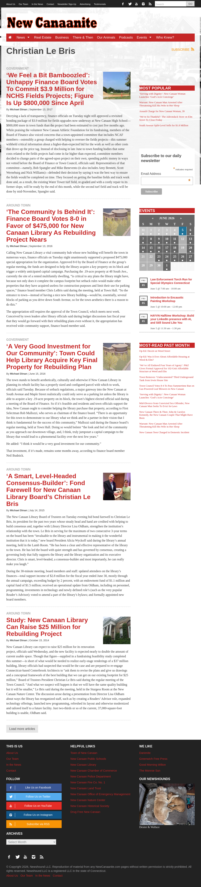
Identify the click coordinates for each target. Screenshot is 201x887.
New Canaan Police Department (90, 776)
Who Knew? (165, 37)
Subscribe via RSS (28, 824)
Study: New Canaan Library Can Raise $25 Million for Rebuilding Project (47, 626)
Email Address (166, 174)
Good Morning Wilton (152, 764)
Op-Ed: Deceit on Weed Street (154, 350)
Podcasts (126, 37)
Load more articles (22, 728)
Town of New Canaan (83, 752)
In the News (37, 4)
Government (17, 68)
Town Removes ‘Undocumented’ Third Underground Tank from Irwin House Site (166, 379)
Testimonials (100, 4)
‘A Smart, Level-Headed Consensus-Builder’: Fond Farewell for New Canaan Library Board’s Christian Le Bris (48, 490)
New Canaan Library (83, 764)
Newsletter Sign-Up (67, 4)
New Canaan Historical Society (89, 806)
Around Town (18, 205)
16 (159, 247)
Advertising (85, 4)
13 (190, 238)
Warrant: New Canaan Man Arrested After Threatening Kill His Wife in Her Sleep (161, 104)
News (24, 37)
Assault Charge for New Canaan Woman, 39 (162, 111)
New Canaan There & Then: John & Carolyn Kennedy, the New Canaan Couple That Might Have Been (166, 414)
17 (166, 247)
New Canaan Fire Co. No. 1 (87, 782)
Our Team (23, 4)
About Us (10, 4)
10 (166, 238)
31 (143, 230)
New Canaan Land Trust (85, 788)
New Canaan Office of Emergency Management (100, 794)
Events (145, 37)
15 (151, 247)
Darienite (145, 752)
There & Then (83, 37)
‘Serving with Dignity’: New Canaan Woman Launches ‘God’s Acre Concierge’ (162, 95)
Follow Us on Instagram (30, 815)
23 (159, 256)
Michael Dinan (18, 109)
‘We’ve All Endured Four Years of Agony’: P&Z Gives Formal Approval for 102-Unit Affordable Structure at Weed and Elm (164, 368)
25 (174, 256)
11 (174, 238)
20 (190, 247)
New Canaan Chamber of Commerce (93, 770)
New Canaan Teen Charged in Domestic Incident (164, 432)
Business (62, 37)
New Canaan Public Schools (88, 758)
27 (190, 256)
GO (190, 3)
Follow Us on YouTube (30, 806)
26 (182, 256)
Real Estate (42, 37)
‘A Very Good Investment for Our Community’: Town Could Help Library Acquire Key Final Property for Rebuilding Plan (52, 357)
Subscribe (183, 49)
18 (174, 247)
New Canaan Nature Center (87, 800)
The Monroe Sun (149, 770)
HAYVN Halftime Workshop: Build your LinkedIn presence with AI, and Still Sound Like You (172, 319)
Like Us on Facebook (29, 788)
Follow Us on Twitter (29, 797)
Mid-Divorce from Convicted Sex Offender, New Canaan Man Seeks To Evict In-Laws (164, 405)
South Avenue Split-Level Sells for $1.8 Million (163, 125)
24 (166, 256)
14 (143, 247)
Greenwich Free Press (153, 758)
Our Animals (106, 37)
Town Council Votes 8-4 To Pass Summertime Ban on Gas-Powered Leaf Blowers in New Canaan (166, 387)
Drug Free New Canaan (85, 811)
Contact (50, 4)
